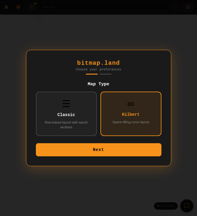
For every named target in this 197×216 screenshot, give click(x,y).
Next (98, 152)
